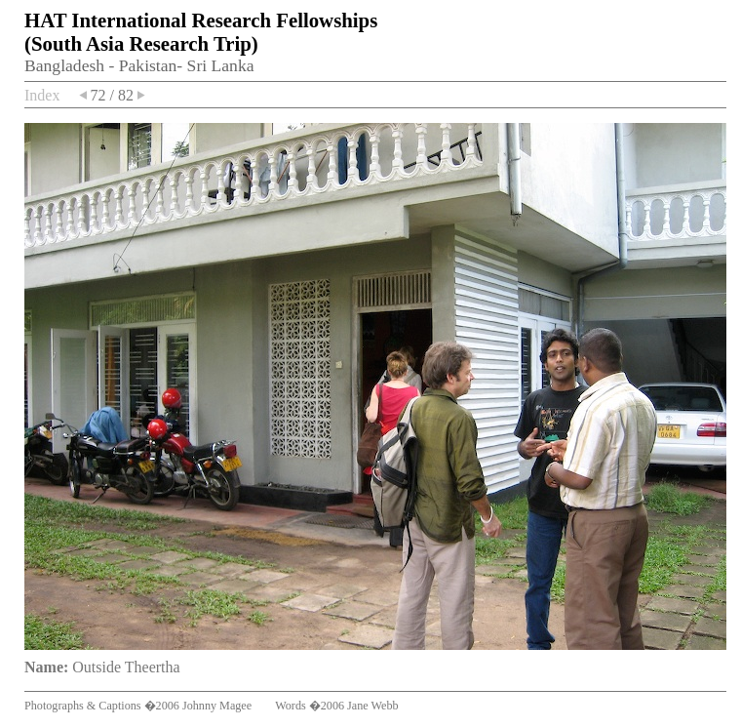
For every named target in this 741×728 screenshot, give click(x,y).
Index (41, 95)
